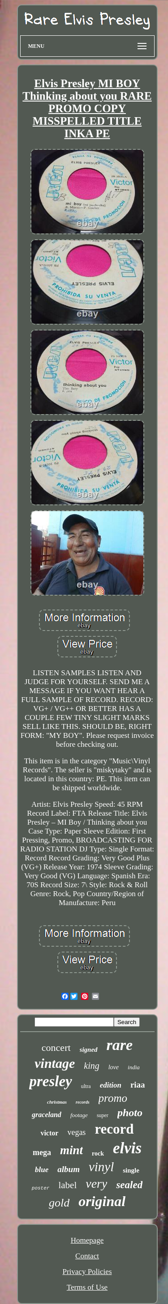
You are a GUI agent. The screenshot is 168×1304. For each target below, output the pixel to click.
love (113, 1067)
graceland (46, 1114)
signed (89, 1049)
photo (129, 1112)
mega (42, 1152)
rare (120, 1045)
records (83, 1102)
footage (79, 1115)
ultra (86, 1086)
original (101, 1201)
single (131, 1170)
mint (71, 1150)
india (134, 1067)
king (91, 1066)
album (68, 1169)
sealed (129, 1184)
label (67, 1185)
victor (49, 1133)
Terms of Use (87, 1287)
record (114, 1129)
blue (41, 1169)
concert (56, 1047)
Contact (87, 1256)
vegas (76, 1132)
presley (50, 1081)
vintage (54, 1063)
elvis (127, 1148)
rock (98, 1153)
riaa (137, 1084)
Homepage (87, 1240)
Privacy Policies (87, 1271)
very (96, 1183)
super (102, 1115)
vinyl (101, 1167)
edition (110, 1085)
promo (113, 1098)
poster (41, 1188)
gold (59, 1202)
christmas (57, 1102)
